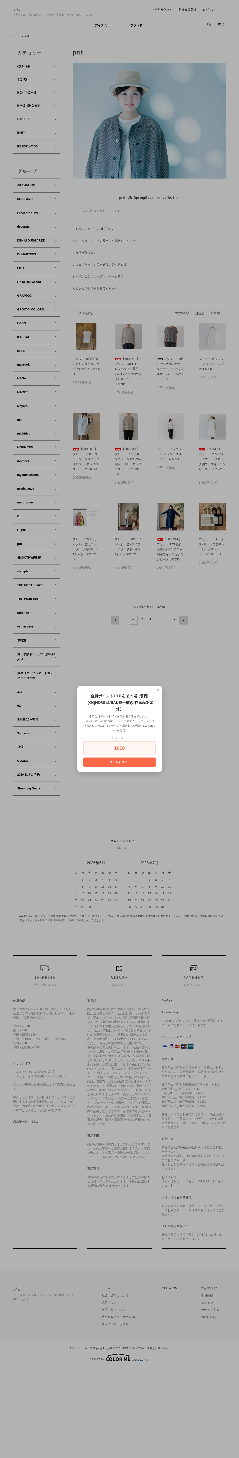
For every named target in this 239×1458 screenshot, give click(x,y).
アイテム (101, 25)
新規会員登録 (187, 9)
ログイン (209, 9)
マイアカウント (161, 9)
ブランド (136, 25)
